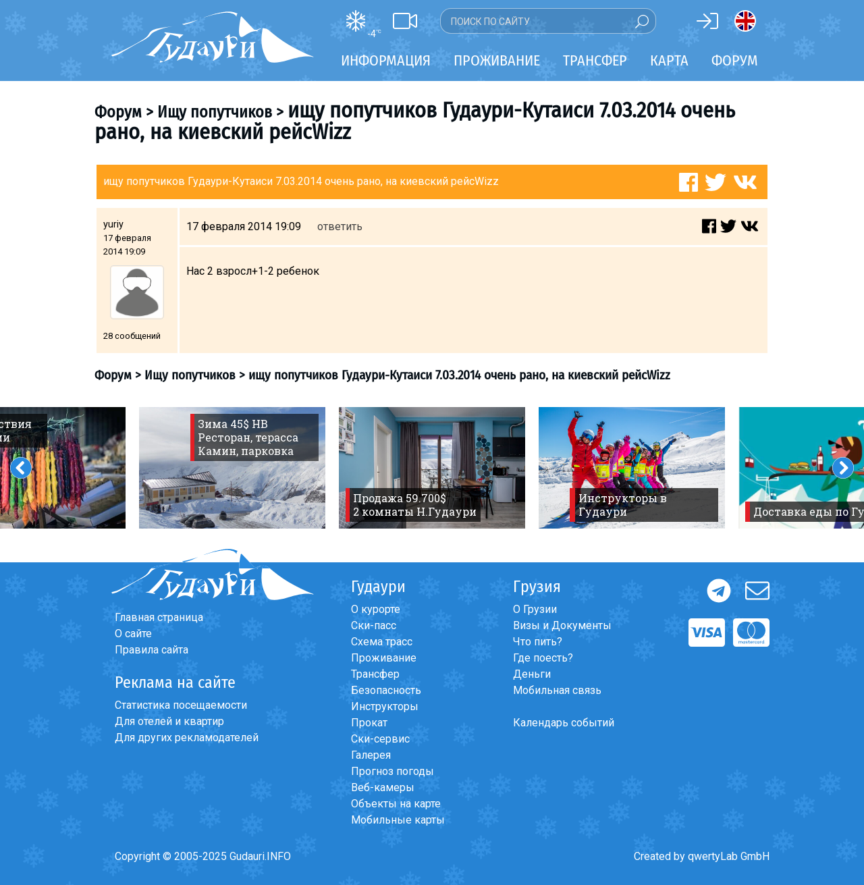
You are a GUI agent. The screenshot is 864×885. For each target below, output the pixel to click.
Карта (669, 60)
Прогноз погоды (392, 771)
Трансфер (375, 674)
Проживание (383, 657)
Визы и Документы (562, 625)
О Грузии (535, 609)
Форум (734, 60)
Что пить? (537, 641)
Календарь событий (563, 722)
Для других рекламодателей (187, 737)
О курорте (375, 609)
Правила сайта (151, 649)
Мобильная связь (557, 690)
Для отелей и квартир (169, 721)
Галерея (371, 755)
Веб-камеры (382, 787)
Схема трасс (381, 641)
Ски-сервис (380, 738)
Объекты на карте (396, 803)
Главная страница (159, 617)
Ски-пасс (373, 625)
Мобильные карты (398, 819)
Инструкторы (384, 706)
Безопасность (386, 690)
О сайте (133, 633)
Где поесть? (543, 657)
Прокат (369, 722)
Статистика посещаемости (181, 705)
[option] (232, 468)
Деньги (532, 674)
